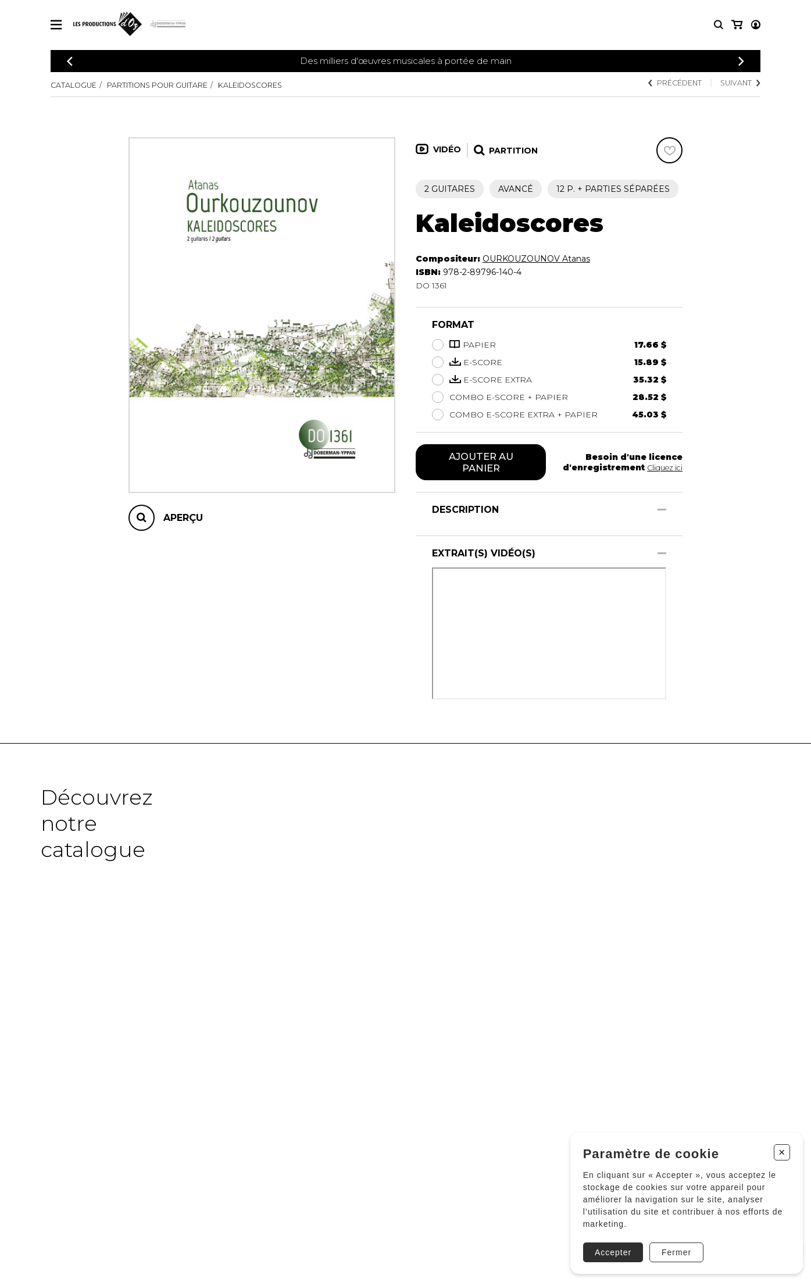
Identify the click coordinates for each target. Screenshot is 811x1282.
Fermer (673, 1243)
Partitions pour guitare (173, 85)
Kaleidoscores (281, 85)
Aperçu (183, 517)
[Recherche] (718, 24)
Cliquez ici (663, 468)
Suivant (737, 83)
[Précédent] (70, 61)
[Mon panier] (754, 24)
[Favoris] (669, 150)
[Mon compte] (736, 24)
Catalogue (77, 85)
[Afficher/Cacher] (662, 512)
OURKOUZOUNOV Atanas (536, 258)
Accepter (609, 1243)
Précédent (663, 83)
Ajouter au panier (481, 463)
